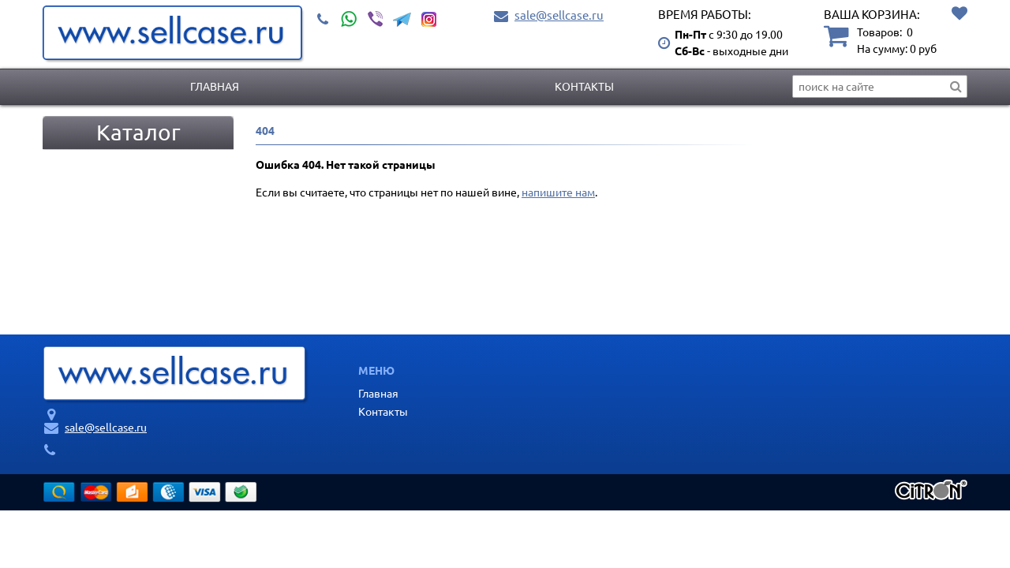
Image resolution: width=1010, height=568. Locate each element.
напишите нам (558, 192)
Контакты (584, 86)
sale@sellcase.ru (559, 14)
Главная (214, 86)
